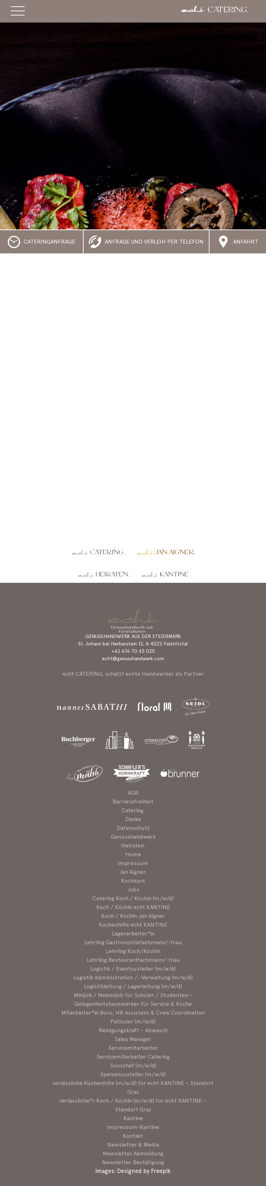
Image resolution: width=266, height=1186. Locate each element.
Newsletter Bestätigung (133, 1162)
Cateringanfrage (49, 241)
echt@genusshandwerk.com (133, 658)
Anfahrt (245, 241)
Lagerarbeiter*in (133, 933)
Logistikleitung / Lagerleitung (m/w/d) (133, 986)
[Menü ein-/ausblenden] (18, 11)
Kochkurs (133, 880)
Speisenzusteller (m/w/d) (133, 1074)
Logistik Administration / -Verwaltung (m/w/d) (133, 977)
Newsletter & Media (133, 1144)
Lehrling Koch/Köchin (133, 951)
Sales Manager (133, 1039)
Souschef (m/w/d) (133, 1065)
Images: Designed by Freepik (133, 1170)
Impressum (133, 863)
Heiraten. (112, 574)
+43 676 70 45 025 (133, 651)
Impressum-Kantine (133, 1127)
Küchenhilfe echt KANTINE (133, 924)
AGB (133, 792)
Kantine (174, 574)
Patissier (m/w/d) (133, 1021)
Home (133, 854)
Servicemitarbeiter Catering (133, 1056)
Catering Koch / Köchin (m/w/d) (133, 898)
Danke (133, 819)
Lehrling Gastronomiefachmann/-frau (133, 942)
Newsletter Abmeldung (133, 1153)
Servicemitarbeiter (133, 1048)
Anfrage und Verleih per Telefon (154, 241)
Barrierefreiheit (133, 801)
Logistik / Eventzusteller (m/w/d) (133, 968)
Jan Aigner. (175, 552)
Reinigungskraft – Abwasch (133, 1030)
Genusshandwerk (133, 836)
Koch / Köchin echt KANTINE (133, 907)
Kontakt (133, 1136)
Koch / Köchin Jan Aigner (133, 916)
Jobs (133, 889)
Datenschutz (133, 828)
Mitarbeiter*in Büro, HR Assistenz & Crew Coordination (133, 1012)
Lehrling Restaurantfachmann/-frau (133, 960)
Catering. (107, 552)
